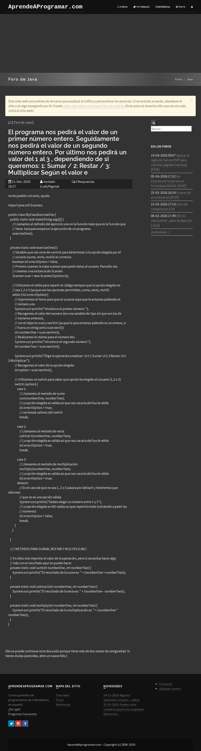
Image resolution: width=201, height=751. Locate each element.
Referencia (162, 6)
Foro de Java (23, 122)
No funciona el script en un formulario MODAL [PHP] (168, 181)
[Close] (192, 100)
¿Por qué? (14, 709)
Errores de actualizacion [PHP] (171, 195)
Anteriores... (111, 714)
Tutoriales (141, 6)
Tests (180, 6)
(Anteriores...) (160, 232)
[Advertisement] (100, 43)
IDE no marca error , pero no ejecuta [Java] (171, 220)
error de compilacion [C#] (169, 206)
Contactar (165, 684)
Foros (122, 6)
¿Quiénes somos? (170, 689)
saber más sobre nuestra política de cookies (94, 106)
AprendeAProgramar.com (45, 7)
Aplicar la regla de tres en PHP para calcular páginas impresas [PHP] (170, 162)
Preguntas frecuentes (22, 714)
